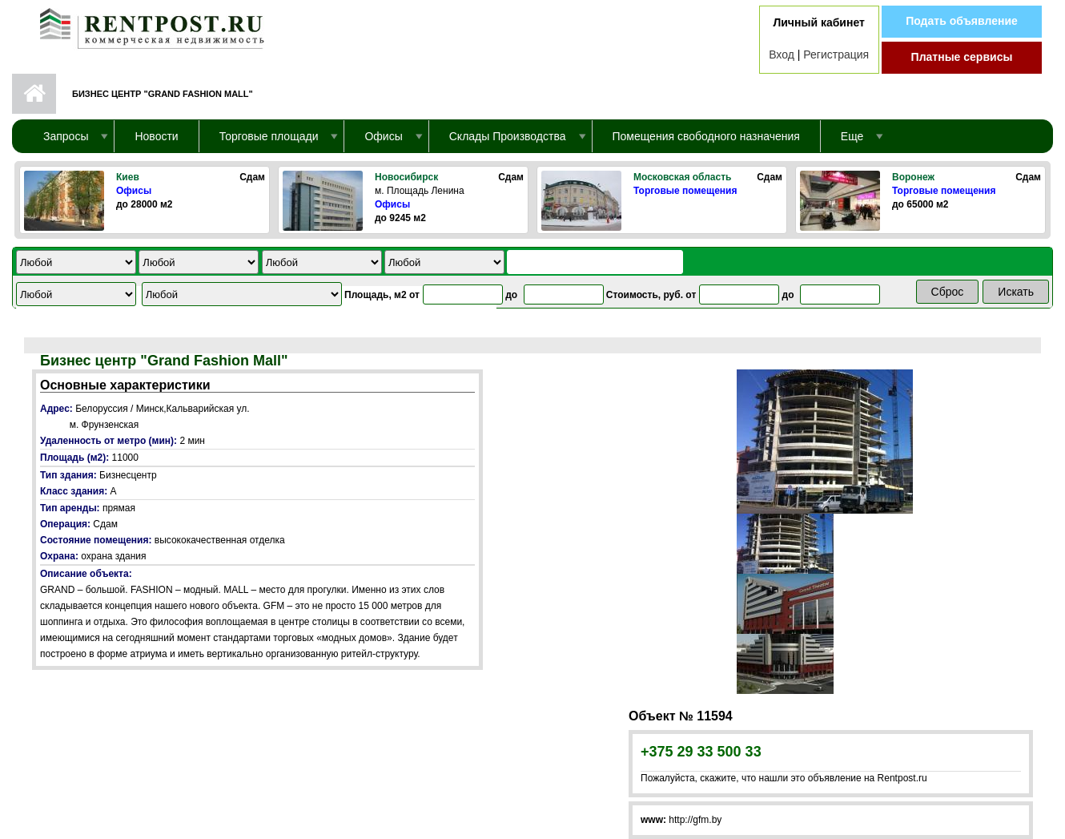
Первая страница (34, 94)
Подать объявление (962, 20)
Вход (781, 54)
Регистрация (836, 54)
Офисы (133, 190)
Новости (156, 136)
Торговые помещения (685, 190)
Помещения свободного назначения (706, 136)
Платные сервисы (962, 56)
